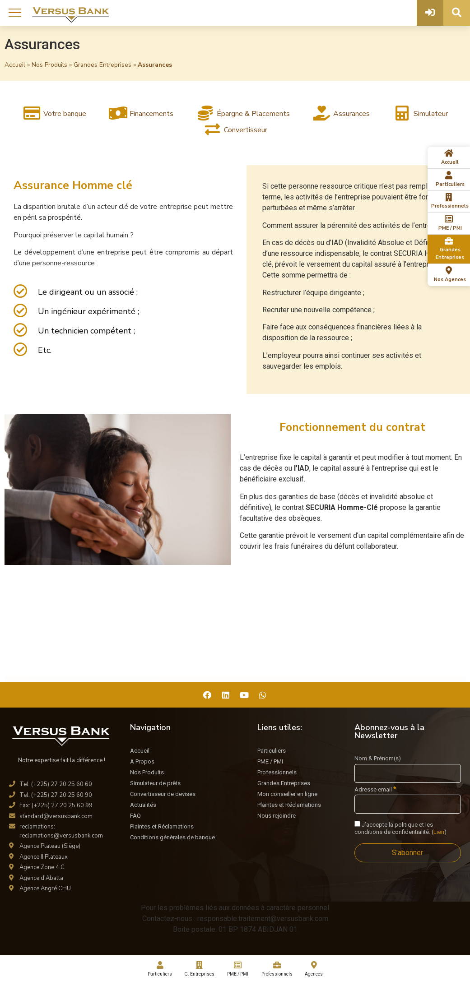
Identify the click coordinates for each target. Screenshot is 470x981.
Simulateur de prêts (155, 783)
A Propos (142, 761)
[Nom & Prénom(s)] (407, 773)
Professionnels (277, 772)
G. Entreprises (199, 968)
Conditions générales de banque (172, 837)
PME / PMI (270, 761)
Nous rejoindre (276, 815)
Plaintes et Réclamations (162, 826)
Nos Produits (49, 64)
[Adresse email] (407, 804)
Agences (314, 968)
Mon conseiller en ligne (287, 794)
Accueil (15, 64)
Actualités (143, 804)
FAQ (135, 815)
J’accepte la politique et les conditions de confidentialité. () (400, 828)
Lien (438, 831)
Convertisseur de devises (162, 794)
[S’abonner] (407, 852)
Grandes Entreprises (102, 64)
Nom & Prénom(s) (377, 758)
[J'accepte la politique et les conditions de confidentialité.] (357, 824)
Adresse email (375, 789)
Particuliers (271, 750)
